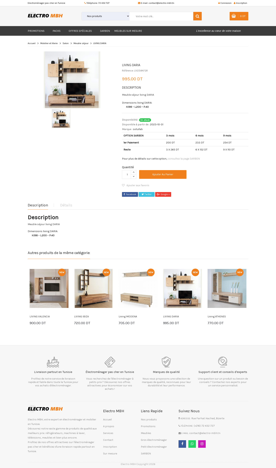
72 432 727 (104, 3)
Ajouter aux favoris (135, 185)
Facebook (130, 194)
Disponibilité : (130, 119)
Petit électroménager (154, 446)
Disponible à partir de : (136, 124)
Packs (57, 31)
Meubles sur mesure (128, 31)
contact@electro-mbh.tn (161, 3)
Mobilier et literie (49, 43)
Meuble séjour (81, 43)
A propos (108, 426)
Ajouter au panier (162, 174)
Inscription (110, 446)
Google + (163, 194)
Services (108, 433)
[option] (72, 79)
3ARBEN (105, 31)
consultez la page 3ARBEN (184, 158)
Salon (66, 43)
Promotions (36, 31)
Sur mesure (110, 453)
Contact (108, 440)
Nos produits (149, 419)
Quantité (128, 167)
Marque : (127, 129)
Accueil (31, 43)
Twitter (147, 194)
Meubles (146, 433)
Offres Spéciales (80, 31)
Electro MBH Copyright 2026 (138, 464)
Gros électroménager (154, 440)
